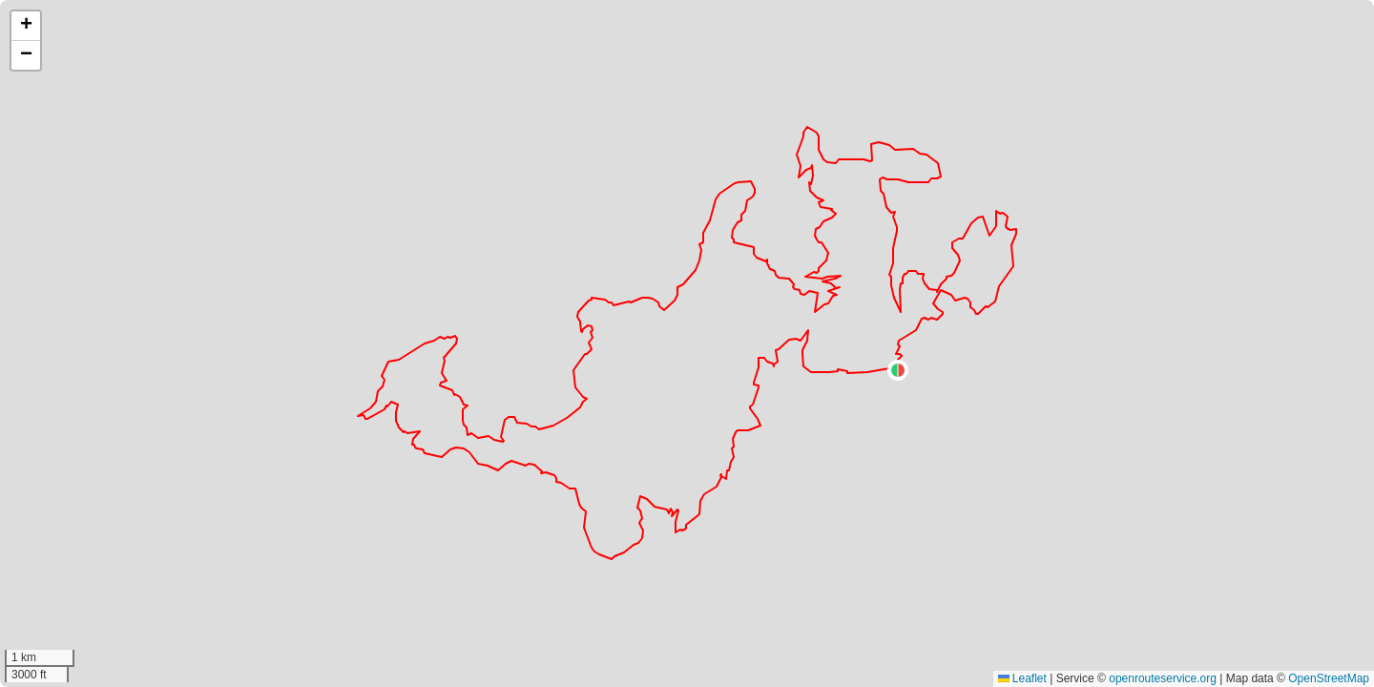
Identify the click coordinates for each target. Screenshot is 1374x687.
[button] (897, 370)
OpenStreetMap (1328, 678)
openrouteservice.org (1163, 678)
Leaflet (1022, 678)
